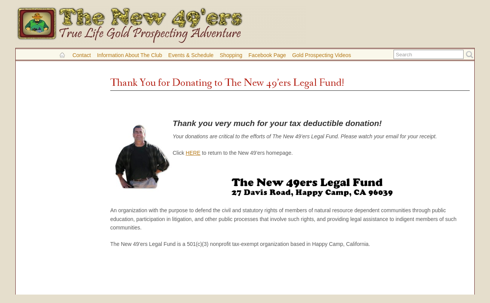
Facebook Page (267, 55)
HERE (193, 153)
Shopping (231, 55)
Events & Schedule (191, 55)
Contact (81, 55)
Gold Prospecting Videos (321, 55)
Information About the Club (129, 55)
